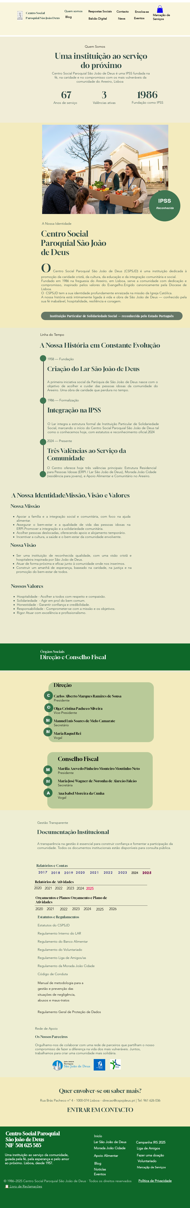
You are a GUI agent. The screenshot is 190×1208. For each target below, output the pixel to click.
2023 (70, 888)
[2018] (56, 872)
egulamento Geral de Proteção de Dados (70, 1012)
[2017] (43, 872)
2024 (80, 888)
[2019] (68, 872)
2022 (58, 888)
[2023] (122, 872)
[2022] (108, 872)
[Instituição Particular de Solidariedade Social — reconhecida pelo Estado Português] (112, 316)
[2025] (147, 872)
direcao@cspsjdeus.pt (118, 1100)
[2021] (94, 872)
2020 (38, 888)
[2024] (134, 872)
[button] (160, 9)
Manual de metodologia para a (60, 983)
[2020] (81, 872)
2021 (48, 888)
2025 (90, 888)
